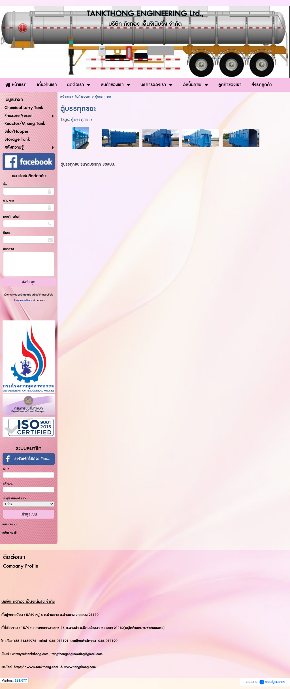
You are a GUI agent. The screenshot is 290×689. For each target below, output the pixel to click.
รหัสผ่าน (8, 484)
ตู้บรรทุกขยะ (82, 119)
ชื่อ (5, 184)
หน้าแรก (65, 97)
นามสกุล (8, 200)
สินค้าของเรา (83, 97)
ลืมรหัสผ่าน (9, 524)
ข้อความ (8, 249)
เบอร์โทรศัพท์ (11, 217)
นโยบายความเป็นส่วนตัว (25, 300)
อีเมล (6, 233)
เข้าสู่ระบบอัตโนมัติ (14, 498)
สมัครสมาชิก (10, 532)
